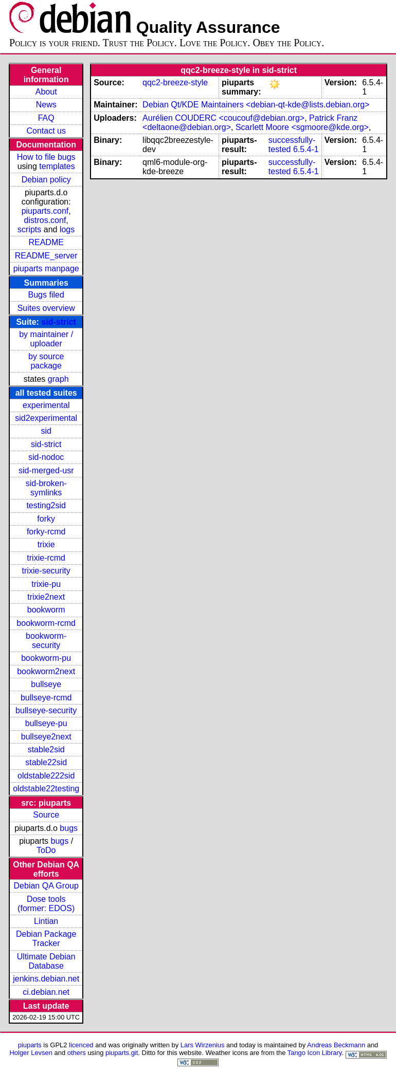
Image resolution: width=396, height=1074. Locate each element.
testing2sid (46, 505)
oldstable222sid (46, 775)
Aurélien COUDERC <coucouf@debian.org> (223, 118)
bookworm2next (46, 671)
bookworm (46, 609)
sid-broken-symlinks (46, 488)
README (45, 242)
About (46, 91)
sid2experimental (46, 418)
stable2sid (46, 749)
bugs (69, 828)
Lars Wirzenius (203, 1045)
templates (57, 166)
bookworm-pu (46, 658)
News (46, 104)
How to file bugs (46, 157)
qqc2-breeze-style (175, 82)
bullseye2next (46, 736)
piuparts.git (121, 1053)
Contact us (45, 130)
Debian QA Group (46, 885)
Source (46, 814)
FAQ (46, 118)
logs (67, 229)
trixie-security (46, 570)
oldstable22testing (46, 788)
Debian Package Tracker (46, 939)
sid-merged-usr (46, 470)
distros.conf (45, 220)
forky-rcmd (46, 531)
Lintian (46, 921)
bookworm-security (46, 641)
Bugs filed (46, 294)
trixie (46, 544)
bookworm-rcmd (46, 623)
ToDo (46, 850)
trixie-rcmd (46, 557)
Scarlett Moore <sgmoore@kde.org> (302, 127)
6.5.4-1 (306, 149)
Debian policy (46, 179)
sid (46, 431)
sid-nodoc (46, 457)
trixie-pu (46, 584)
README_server (46, 255)
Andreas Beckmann (336, 1045)
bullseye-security (46, 710)
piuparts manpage (46, 268)
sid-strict (58, 322)
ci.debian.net (46, 992)
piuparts (30, 1045)
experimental (46, 405)
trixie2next (46, 596)
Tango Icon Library (314, 1053)
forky (46, 518)
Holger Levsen (30, 1053)
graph (58, 379)
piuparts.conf (45, 211)
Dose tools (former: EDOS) (46, 904)
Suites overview (46, 308)
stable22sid (46, 762)
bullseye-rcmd (46, 697)
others (76, 1053)
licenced (81, 1045)
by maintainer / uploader (46, 339)
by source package (46, 361)
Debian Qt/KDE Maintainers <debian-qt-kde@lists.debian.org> (255, 104)
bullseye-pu (46, 723)
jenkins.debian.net (46, 978)
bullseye (46, 684)
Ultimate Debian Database (46, 961)
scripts (29, 229)
